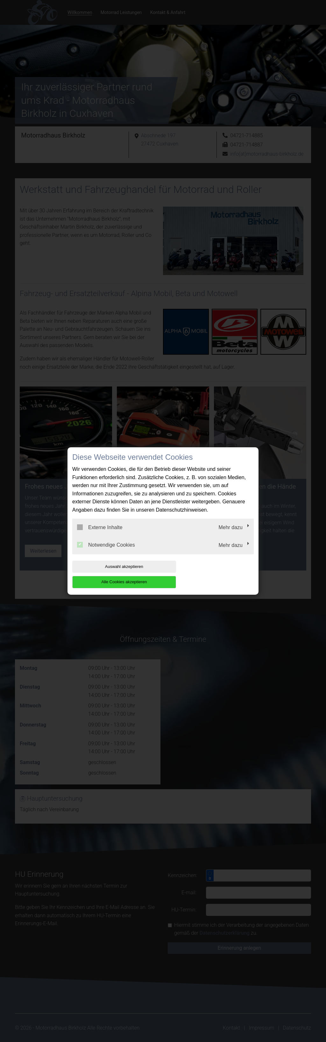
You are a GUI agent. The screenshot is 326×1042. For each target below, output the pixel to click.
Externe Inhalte (100, 535)
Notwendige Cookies (106, 553)
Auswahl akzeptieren (113, 574)
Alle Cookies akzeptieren (213, 574)
